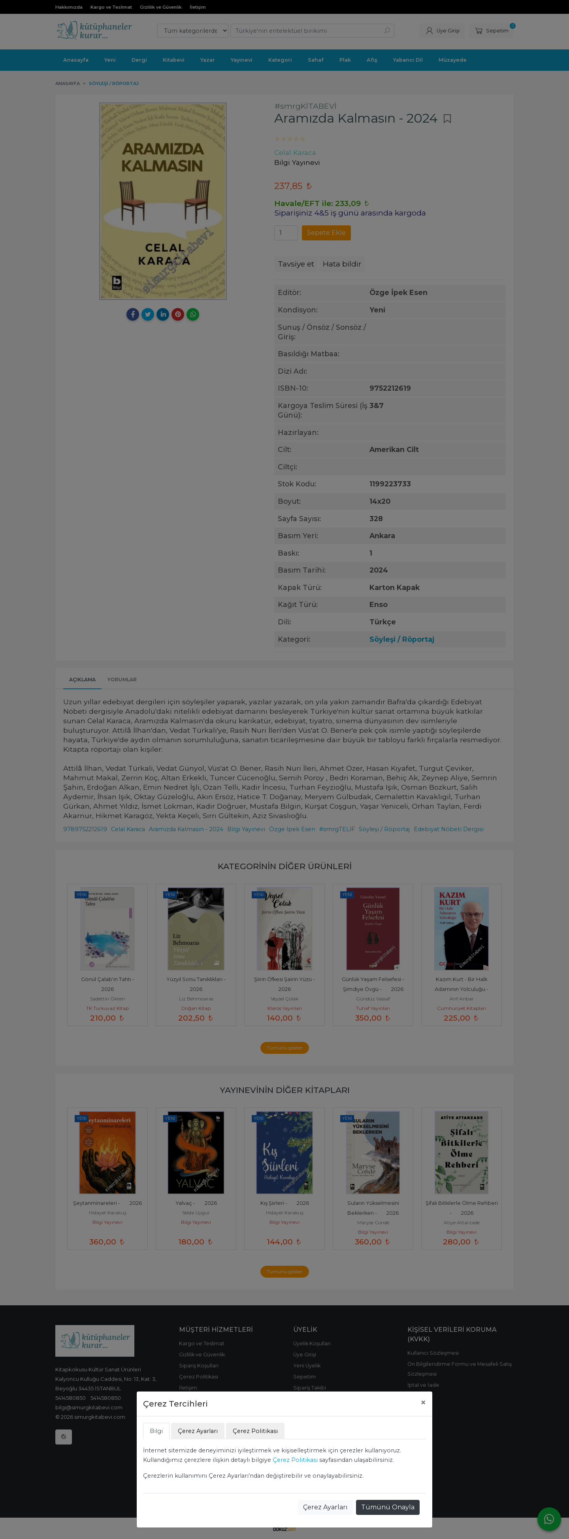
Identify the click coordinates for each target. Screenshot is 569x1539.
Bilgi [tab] (156, 1431)
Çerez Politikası (295, 1459)
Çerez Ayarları (325, 1507)
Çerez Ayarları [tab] (198, 1431)
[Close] (423, 1403)
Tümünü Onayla (388, 1507)
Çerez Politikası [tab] (255, 1431)
